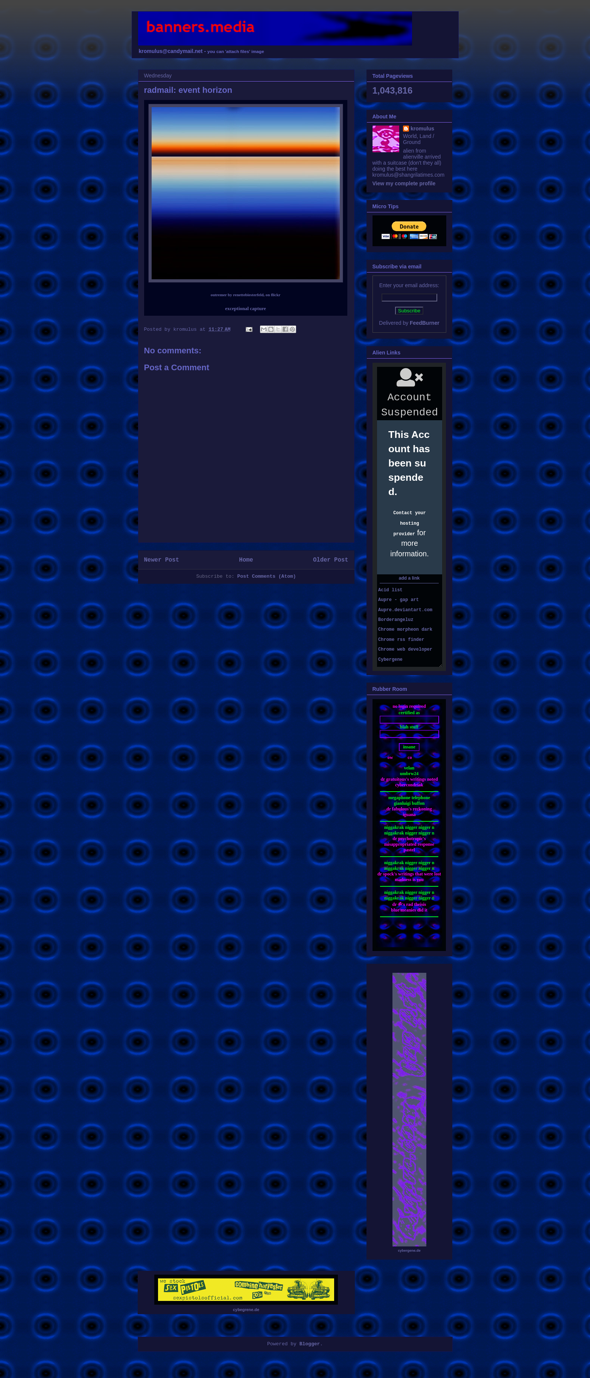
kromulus (422, 129)
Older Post (330, 560)
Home (246, 560)
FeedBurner (424, 323)
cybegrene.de (246, 1309)
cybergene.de (409, 1250)
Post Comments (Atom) (266, 576)
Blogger (310, 1344)
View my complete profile (404, 183)
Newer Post (161, 560)
